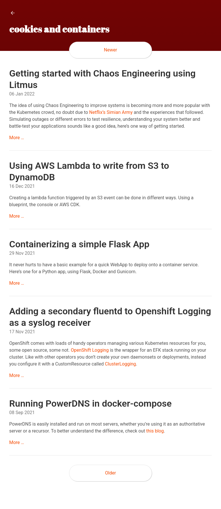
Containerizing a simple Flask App (79, 244)
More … (16, 137)
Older (110, 473)
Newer (110, 50)
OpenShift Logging (90, 350)
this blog (155, 431)
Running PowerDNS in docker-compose (90, 403)
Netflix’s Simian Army (111, 112)
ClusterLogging (120, 364)
